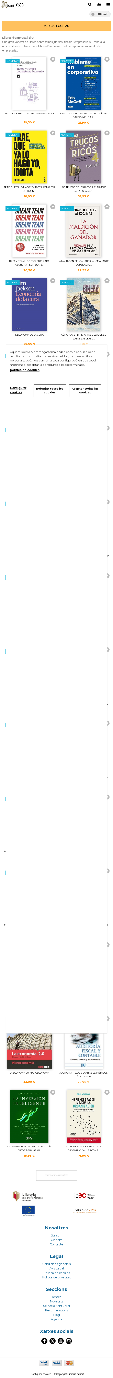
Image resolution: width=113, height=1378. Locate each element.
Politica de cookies (56, 1273)
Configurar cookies (41, 1374)
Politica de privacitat (56, 1277)
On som (56, 1240)
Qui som (56, 1235)
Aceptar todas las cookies (85, 390)
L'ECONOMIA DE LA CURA (29, 334)
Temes (56, 1297)
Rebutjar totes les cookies (49, 390)
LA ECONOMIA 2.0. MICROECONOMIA (29, 1072)
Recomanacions (56, 1310)
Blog (56, 1315)
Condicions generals (56, 1264)
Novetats (56, 1301)
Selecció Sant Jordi (56, 1306)
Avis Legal (56, 1268)
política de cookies (24, 370)
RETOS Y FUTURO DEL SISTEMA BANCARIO (29, 113)
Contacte (56, 1244)
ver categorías (56, 25)
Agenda (56, 1319)
